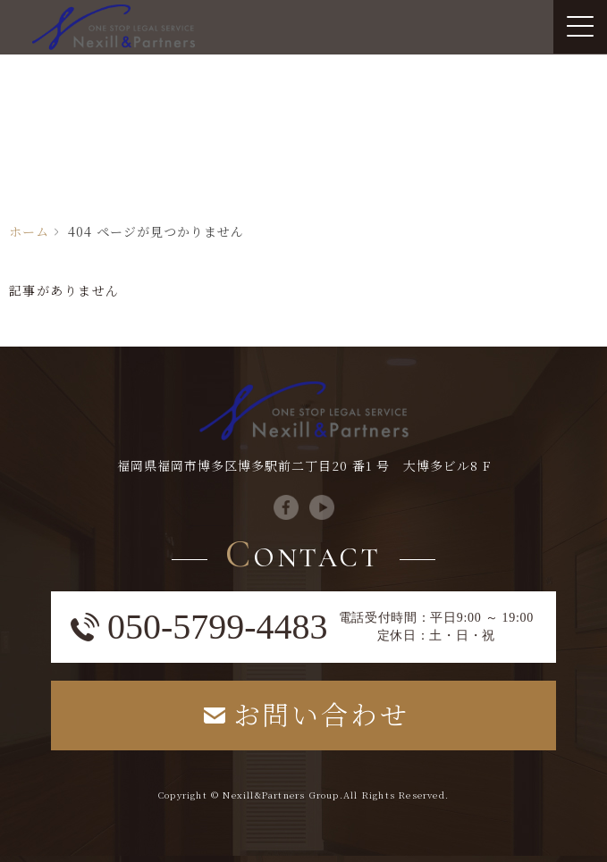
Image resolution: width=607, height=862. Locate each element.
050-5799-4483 (217, 627)
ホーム (29, 231)
